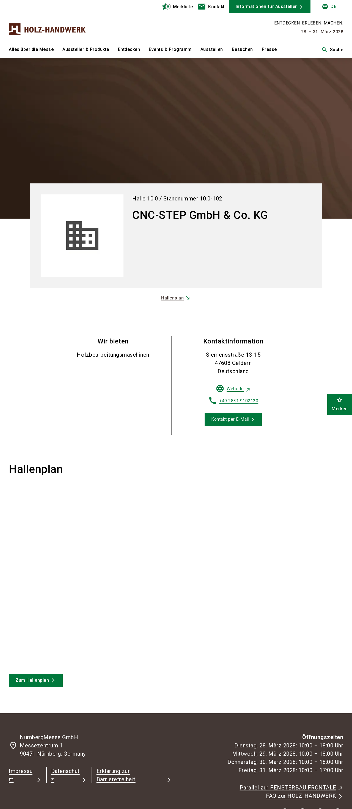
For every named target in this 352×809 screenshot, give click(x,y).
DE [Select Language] (329, 6)
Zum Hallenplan (32, 680)
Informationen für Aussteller (266, 6)
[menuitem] (35, 50)
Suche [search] (332, 49)
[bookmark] (174, 6)
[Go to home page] (47, 21)
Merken (340, 404)
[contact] (211, 6)
